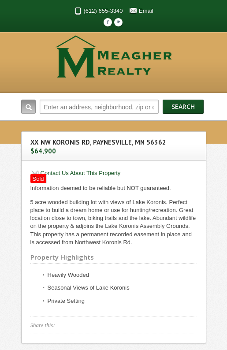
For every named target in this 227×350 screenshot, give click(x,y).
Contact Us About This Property (81, 173)
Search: (28, 107)
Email (146, 10)
